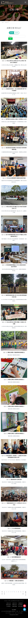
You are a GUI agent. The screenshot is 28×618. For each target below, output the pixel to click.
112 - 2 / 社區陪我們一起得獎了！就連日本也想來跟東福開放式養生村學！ (14, 456)
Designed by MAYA (14, 614)
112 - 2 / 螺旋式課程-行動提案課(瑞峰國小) (14, 352)
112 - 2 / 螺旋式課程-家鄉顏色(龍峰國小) (14, 379)
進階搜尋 (16, 32)
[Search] (16, 36)
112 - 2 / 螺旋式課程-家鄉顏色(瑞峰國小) (14, 406)
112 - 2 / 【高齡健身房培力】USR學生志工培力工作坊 (14, 504)
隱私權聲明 (14, 609)
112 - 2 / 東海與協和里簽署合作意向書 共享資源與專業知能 (14, 148)
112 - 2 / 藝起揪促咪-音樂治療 (14, 479)
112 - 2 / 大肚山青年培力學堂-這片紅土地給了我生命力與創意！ (14, 61)
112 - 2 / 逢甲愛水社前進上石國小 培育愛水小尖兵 (14, 119)
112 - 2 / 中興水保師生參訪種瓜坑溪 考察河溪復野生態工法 (14, 207)
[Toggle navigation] (25, 2)
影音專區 (20, 604)
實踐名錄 (14, 604)
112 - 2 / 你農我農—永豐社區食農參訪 (14, 580)
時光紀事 (20, 606)
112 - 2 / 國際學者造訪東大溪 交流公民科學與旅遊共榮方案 (14, 296)
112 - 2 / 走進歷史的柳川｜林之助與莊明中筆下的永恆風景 (14, 89)
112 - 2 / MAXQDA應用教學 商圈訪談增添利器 (14, 178)
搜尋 (10, 38)
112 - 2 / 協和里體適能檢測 (14, 557)
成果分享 (7, 22)
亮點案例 (20, 603)
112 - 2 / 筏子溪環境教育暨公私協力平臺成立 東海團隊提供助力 (14, 235)
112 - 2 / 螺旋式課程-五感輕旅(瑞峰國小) (14, 433)
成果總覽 (11, 32)
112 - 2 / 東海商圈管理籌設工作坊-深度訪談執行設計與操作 (14, 265)
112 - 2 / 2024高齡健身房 (14, 528)
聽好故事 (9, 604)
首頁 (3, 22)
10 (18, 591)
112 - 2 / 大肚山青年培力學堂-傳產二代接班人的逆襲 (14, 323)
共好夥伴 (9, 606)
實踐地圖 (14, 606)
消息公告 (9, 603)
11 (20, 591)
